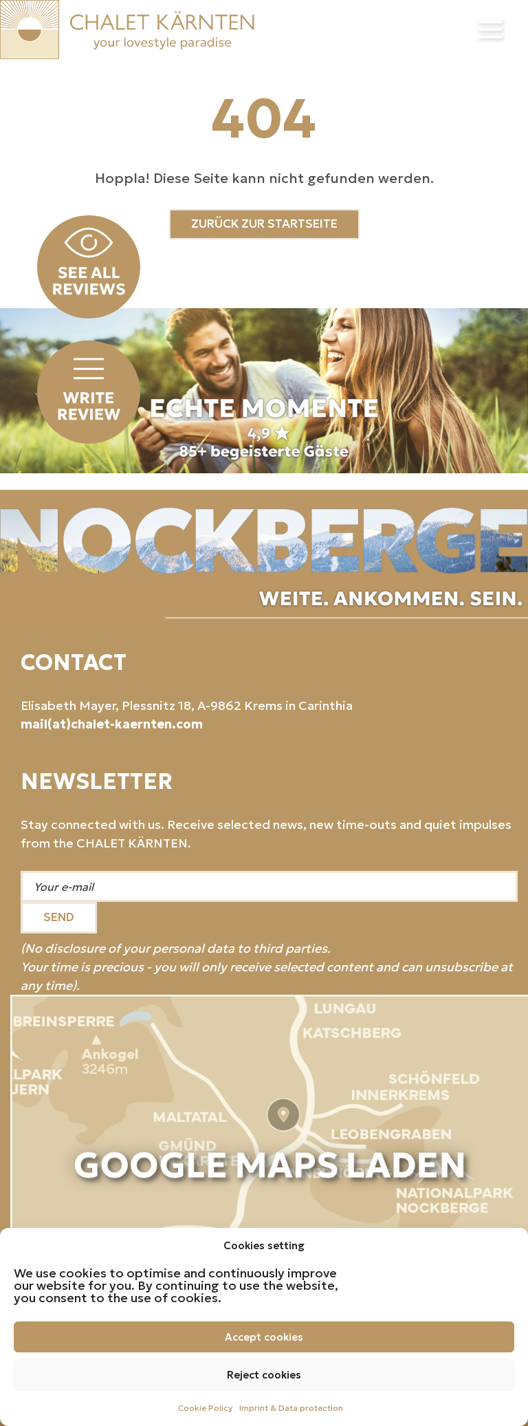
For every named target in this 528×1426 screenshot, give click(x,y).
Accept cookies (264, 1336)
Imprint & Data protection (291, 1408)
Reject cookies (264, 1374)
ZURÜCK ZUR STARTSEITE (264, 223)
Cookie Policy (205, 1408)
